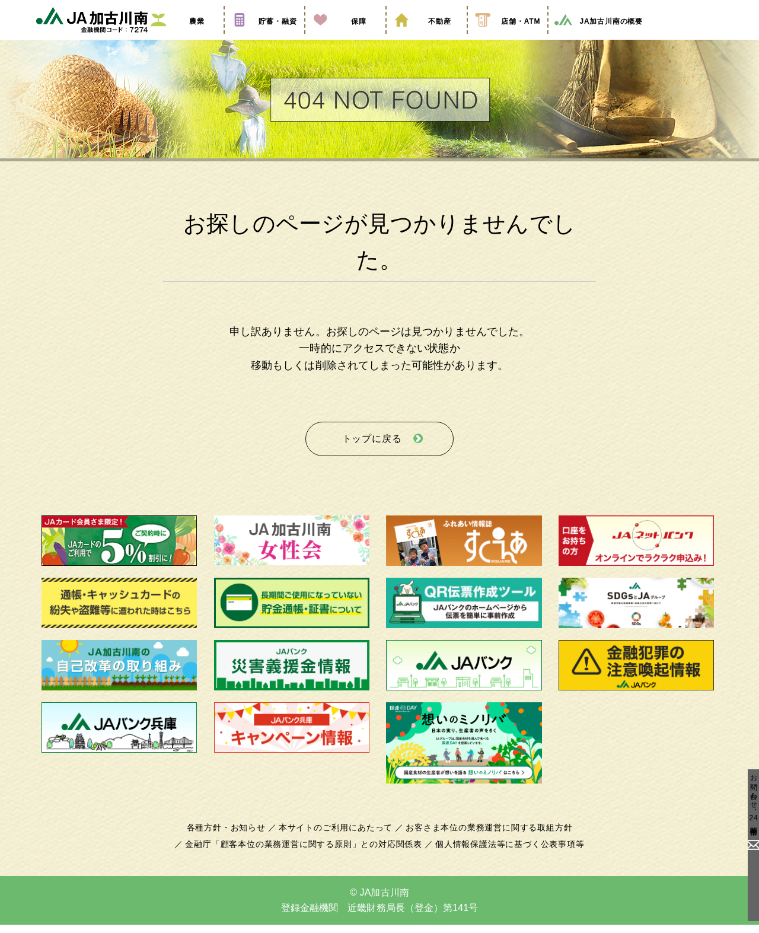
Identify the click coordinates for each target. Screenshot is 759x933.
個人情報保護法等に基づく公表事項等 (504, 853)
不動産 (426, 37)
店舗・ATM (507, 37)
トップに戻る (371, 450)
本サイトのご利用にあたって (337, 836)
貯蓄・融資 (264, 37)
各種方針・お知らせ (232, 836)
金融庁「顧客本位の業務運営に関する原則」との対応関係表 (307, 853)
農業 (183, 37)
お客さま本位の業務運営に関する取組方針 (484, 836)
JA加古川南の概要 (598, 37)
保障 (345, 37)
